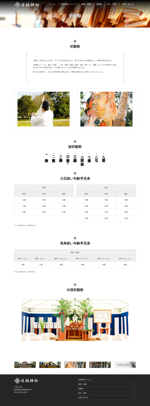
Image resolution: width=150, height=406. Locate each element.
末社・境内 (112, 4)
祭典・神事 (86, 4)
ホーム (53, 4)
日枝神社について (68, 4)
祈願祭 (99, 4)
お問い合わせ (128, 4)
